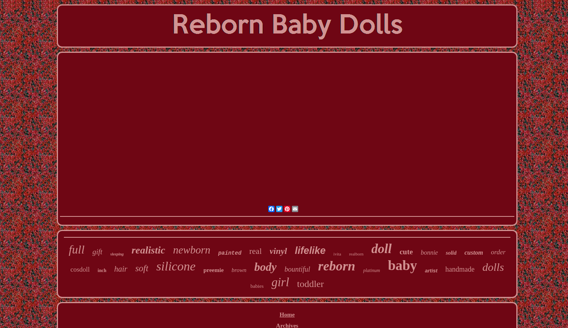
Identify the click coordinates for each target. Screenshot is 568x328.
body (265, 267)
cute (406, 252)
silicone (176, 266)
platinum (371, 270)
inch (102, 270)
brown (239, 270)
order (498, 252)
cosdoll (80, 269)
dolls (493, 267)
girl (280, 282)
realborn (356, 254)
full (76, 249)
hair (120, 269)
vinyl (278, 251)
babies (256, 286)
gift (97, 252)
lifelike (310, 250)
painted (229, 253)
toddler (310, 284)
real (255, 251)
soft (141, 268)
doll (382, 249)
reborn (336, 266)
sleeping (117, 254)
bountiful (297, 269)
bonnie (429, 252)
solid (451, 253)
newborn (192, 250)
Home (287, 314)
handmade (460, 269)
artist (431, 271)
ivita (337, 254)
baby (402, 265)
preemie (214, 270)
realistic (148, 250)
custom (473, 252)
